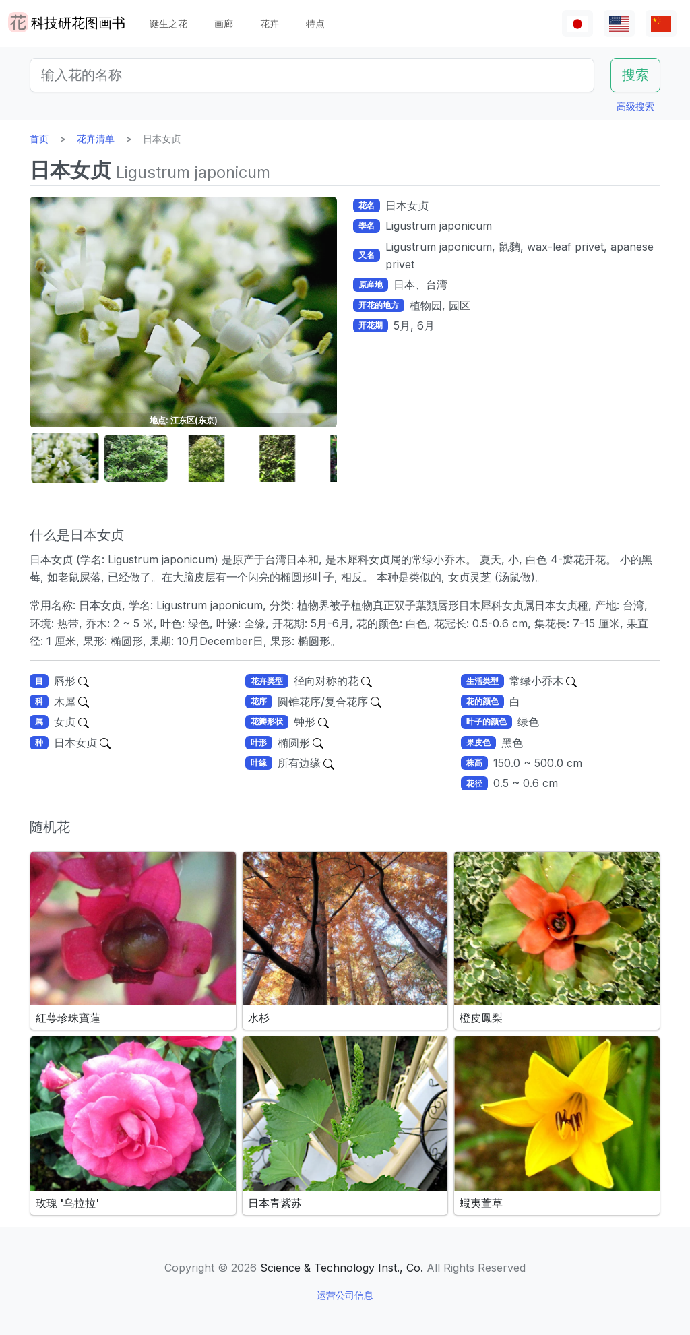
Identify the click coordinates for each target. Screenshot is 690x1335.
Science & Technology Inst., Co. (341, 1267)
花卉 (269, 23)
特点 (315, 23)
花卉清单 (96, 138)
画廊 (223, 23)
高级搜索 (635, 106)
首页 (39, 138)
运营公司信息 (345, 1295)
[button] (63, 459)
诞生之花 (168, 23)
